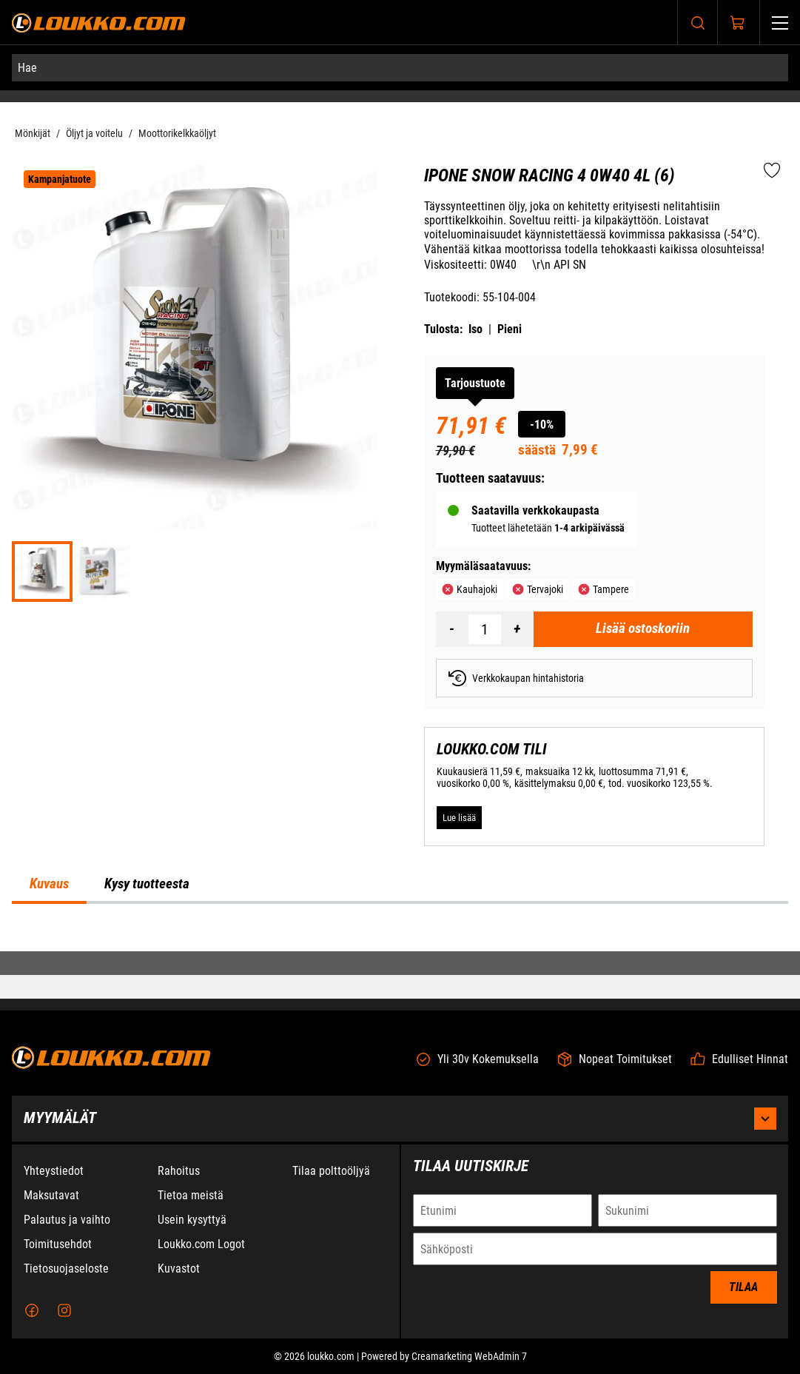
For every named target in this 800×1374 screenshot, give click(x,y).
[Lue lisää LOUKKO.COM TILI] (459, 817)
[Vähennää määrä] (452, 629)
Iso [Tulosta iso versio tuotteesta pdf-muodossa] (475, 329)
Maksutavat (51, 1203)
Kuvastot (179, 1276)
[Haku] (698, 22)
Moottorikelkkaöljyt (177, 133)
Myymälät (400, 1126)
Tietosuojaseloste (66, 1276)
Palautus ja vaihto (67, 1227)
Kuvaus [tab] (49, 884)
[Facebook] (32, 1317)
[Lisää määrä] (517, 629)
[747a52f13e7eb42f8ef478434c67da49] (42, 571)
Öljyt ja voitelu (94, 133)
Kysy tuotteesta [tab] (146, 884)
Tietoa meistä (190, 1203)
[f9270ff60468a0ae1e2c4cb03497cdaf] (103, 571)
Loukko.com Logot (201, 1251)
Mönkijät (32, 133)
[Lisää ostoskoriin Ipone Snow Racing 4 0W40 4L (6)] (643, 629)
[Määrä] (484, 629)
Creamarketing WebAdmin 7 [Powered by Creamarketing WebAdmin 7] (469, 1364)
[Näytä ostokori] (738, 23)
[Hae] (400, 67)
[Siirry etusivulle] (99, 22)
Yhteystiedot (54, 1178)
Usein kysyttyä (192, 1227)
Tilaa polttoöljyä (331, 1178)
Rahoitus (179, 1178)
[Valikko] (780, 22)
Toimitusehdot (58, 1251)
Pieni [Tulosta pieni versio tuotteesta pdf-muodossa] (509, 329)
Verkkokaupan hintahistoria (516, 678)
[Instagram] (64, 1317)
